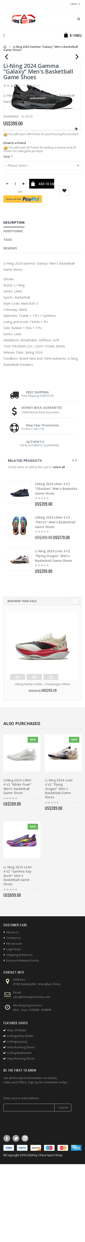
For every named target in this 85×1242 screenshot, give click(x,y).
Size (8, 234)
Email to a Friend (14, 221)
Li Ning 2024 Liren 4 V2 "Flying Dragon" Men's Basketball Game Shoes (53, 634)
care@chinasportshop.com (31, 1075)
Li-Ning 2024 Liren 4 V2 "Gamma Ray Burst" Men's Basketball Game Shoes (17, 953)
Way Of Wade (16, 1108)
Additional (13, 309)
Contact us (13, 1016)
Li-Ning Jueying (17, 1119)
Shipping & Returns (19, 1033)
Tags (7, 317)
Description (13, 300)
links (73, 4)
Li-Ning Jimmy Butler (20, 1114)
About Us (12, 1010)
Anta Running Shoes (21, 1125)
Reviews (10, 326)
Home (5, 46)
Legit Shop (13, 1027)
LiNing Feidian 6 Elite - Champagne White (42, 762)
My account (14, 1021)
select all (59, 545)
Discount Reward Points (22, 1038)
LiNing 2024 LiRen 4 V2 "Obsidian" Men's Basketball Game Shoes (57, 566)
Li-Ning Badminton (19, 1131)
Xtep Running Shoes (21, 1136)
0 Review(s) (32, 163)
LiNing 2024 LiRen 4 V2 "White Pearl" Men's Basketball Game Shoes (17, 864)
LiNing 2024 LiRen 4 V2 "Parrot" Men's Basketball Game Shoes (55, 600)
